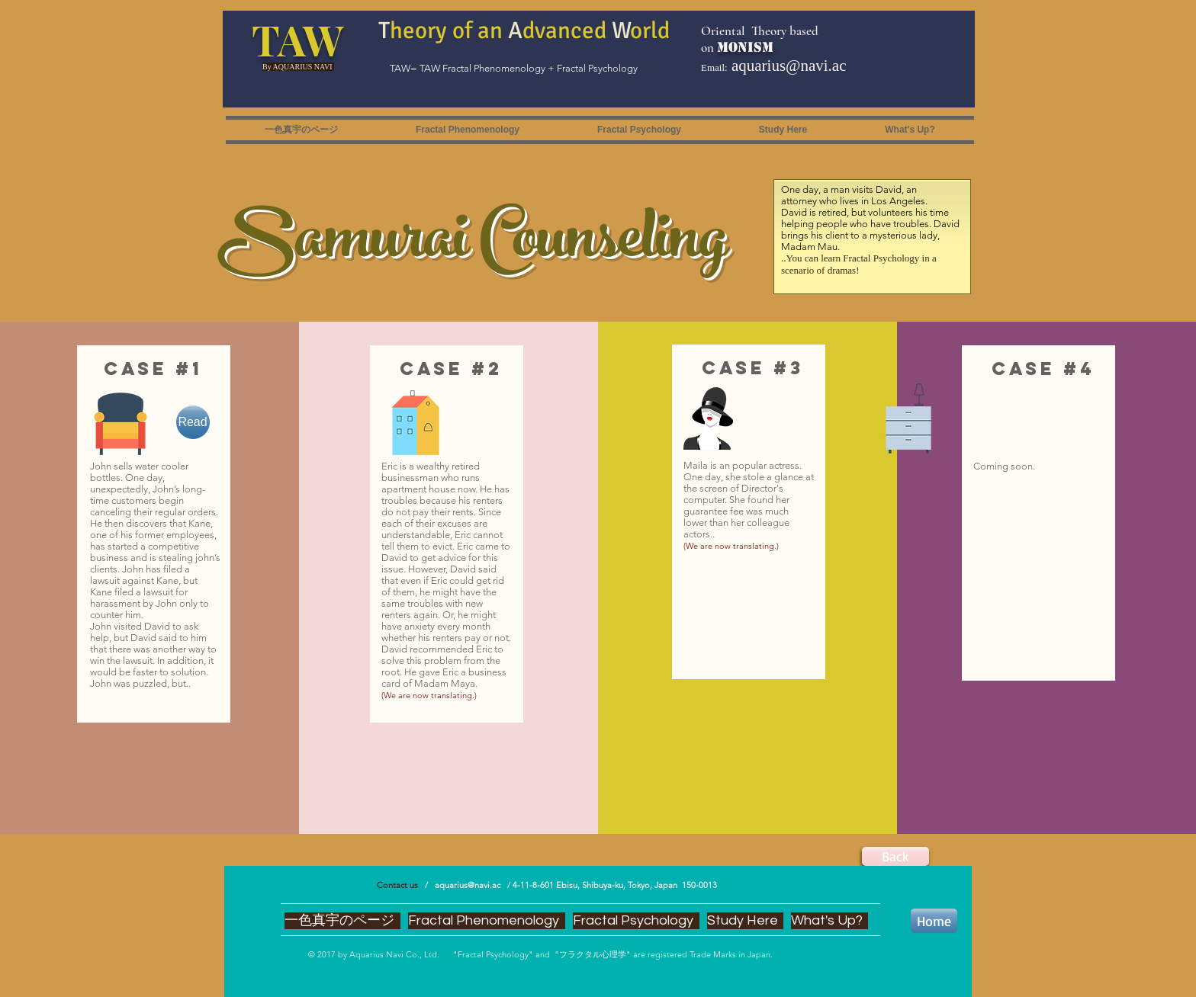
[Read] (193, 422)
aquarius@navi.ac (789, 65)
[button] (467, 130)
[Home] (934, 921)
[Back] (895, 856)
